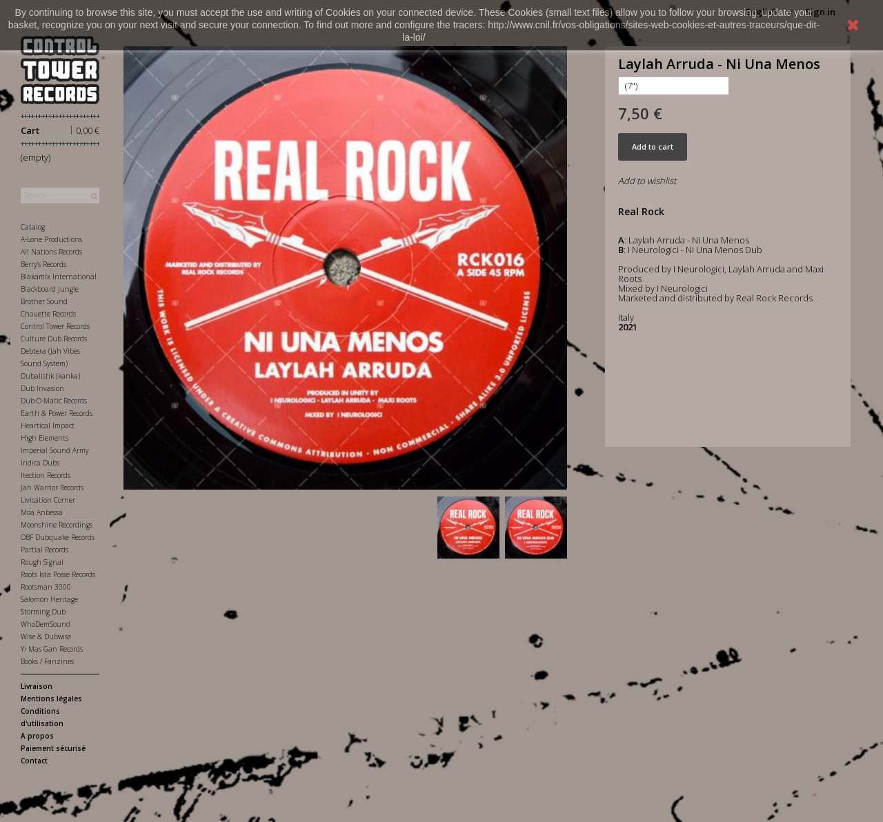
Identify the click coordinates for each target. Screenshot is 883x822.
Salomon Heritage (49, 599)
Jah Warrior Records (52, 487)
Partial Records (44, 549)
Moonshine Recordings (56, 525)
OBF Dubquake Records (58, 537)
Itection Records (45, 475)
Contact (34, 760)
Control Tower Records (55, 326)
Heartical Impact (48, 425)
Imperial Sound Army (55, 450)
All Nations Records (51, 252)
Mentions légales (51, 698)
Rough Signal (42, 562)
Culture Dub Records (54, 338)
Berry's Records (43, 264)
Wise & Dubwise (46, 636)
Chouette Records (48, 314)
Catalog (33, 227)
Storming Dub (43, 611)
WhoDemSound (45, 624)
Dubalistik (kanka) (50, 376)
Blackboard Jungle (50, 289)
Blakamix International (59, 276)
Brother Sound (44, 301)
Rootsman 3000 (46, 587)
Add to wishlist (647, 180)
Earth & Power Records (56, 413)
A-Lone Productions (51, 239)
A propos (37, 736)
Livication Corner (48, 500)
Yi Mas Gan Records (52, 649)
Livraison (36, 686)
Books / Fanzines (47, 661)
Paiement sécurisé (53, 748)
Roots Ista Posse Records (58, 574)
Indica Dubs (40, 463)
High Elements (44, 438)
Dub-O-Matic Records (54, 400)
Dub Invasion (42, 388)
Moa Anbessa (42, 512)
